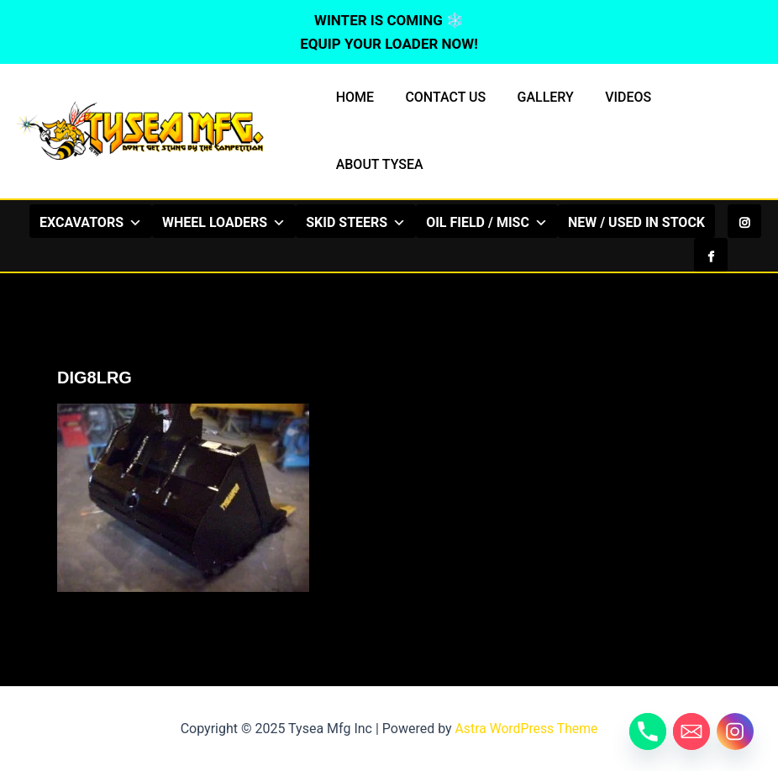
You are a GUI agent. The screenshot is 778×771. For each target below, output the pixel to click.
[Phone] (647, 731)
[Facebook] (711, 221)
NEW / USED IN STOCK (371, 256)
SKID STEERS (418, 222)
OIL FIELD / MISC (549, 222)
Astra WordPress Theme (526, 729)
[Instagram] (744, 221)
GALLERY (534, 97)
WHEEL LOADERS (286, 222)
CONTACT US (438, 97)
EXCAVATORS (153, 222)
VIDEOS (613, 97)
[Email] (691, 731)
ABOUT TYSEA (377, 164)
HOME (352, 97)
